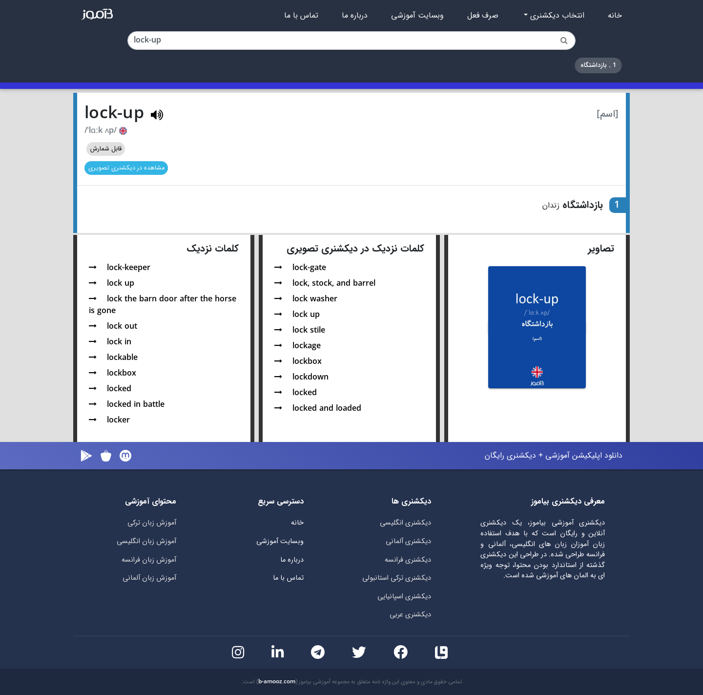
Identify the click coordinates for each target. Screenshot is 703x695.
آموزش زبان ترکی (151, 522)
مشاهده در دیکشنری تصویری (126, 168)
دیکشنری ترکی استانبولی (396, 578)
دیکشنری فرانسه (408, 560)
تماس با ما (301, 15)
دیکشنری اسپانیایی (404, 596)
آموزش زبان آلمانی (149, 578)
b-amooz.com (276, 681)
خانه (615, 15)
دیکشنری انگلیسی (405, 522)
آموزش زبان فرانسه (149, 560)
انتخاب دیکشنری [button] (556, 15)
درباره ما (355, 15)
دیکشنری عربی (410, 614)
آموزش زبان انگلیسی (146, 541)
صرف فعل (482, 15)
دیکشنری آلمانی (408, 541)
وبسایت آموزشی (417, 15)
